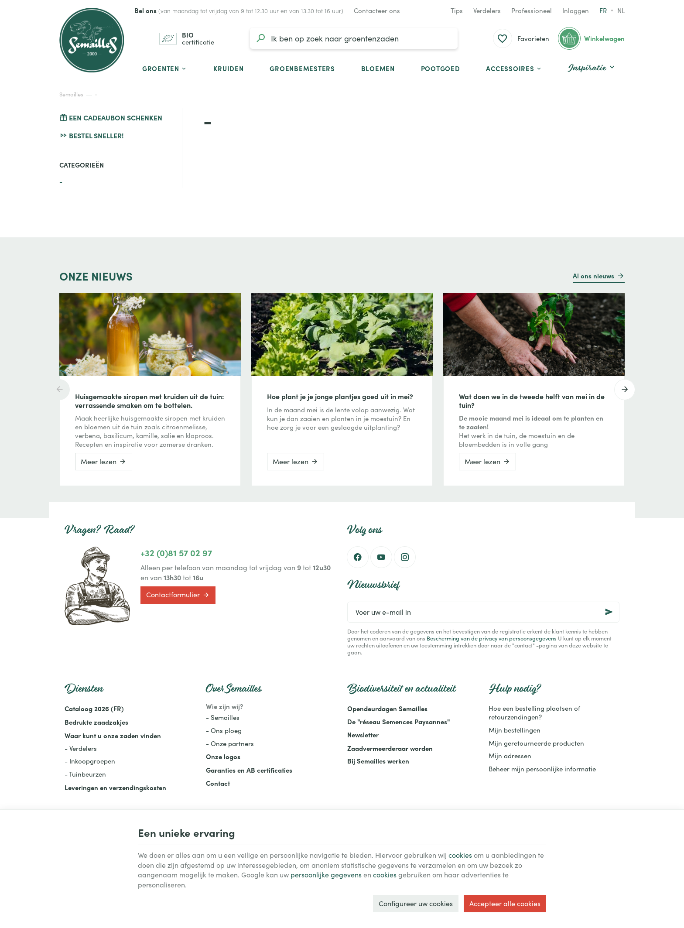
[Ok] (608, 612)
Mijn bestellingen (514, 730)
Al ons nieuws (593, 275)
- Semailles (222, 717)
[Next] (624, 389)
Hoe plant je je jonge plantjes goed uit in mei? (340, 396)
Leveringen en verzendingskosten (115, 787)
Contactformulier (178, 595)
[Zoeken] (260, 38)
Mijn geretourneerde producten (536, 743)
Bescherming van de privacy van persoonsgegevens (492, 638)
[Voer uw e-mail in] (483, 612)
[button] (514, 68)
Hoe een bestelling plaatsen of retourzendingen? (534, 712)
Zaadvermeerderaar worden (390, 748)
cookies (460, 855)
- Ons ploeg (224, 730)
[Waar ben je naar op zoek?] (354, 38)
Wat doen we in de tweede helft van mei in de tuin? (532, 400)
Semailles (71, 94)
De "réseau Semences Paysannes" (398, 721)
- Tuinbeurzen (85, 774)
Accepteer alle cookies (504, 903)
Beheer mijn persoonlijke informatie (542, 768)
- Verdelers (81, 748)
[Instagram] (404, 557)
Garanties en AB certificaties (249, 769)
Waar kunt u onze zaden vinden (113, 735)
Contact (218, 783)
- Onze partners (230, 743)
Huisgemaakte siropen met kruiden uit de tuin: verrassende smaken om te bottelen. (149, 400)
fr (603, 10)
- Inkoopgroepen (90, 761)
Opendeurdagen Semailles (387, 708)
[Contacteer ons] (377, 10)
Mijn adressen (510, 755)
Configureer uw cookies (416, 903)
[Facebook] (357, 557)
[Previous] (59, 389)
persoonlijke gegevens (326, 874)
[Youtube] (381, 557)
